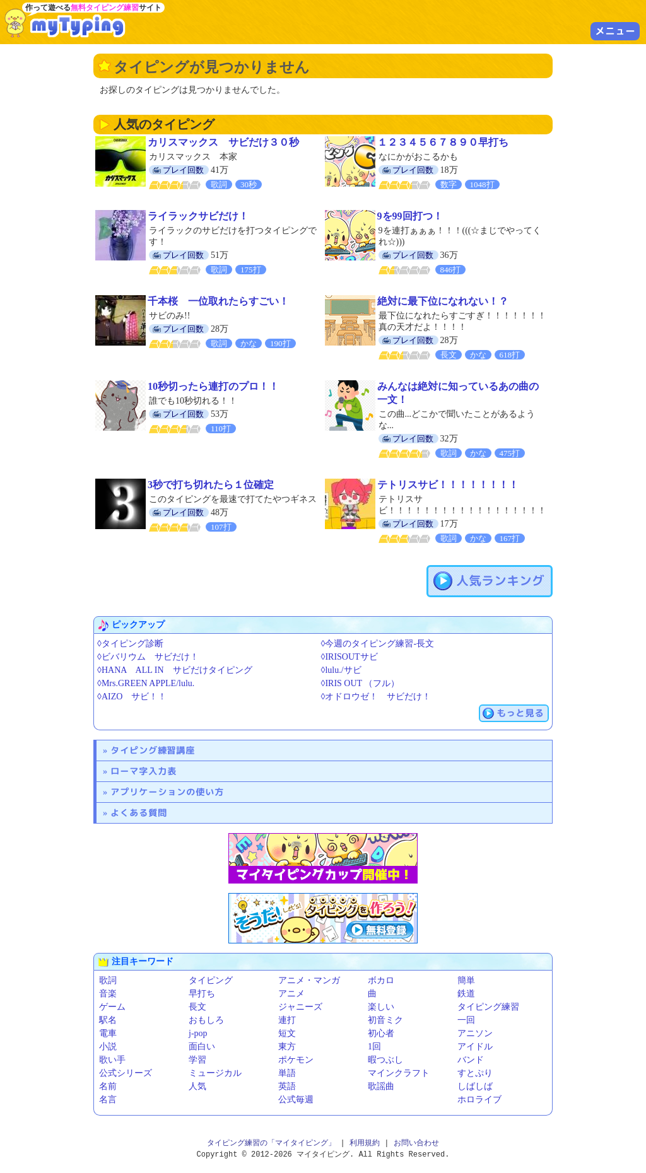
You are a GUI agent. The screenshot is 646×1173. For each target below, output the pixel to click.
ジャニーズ (300, 1007)
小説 (108, 1046)
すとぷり (475, 1073)
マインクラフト (399, 1073)
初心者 (381, 1033)
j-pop (198, 1033)
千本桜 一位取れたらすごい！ (218, 301)
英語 (287, 1086)
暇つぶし (385, 1060)
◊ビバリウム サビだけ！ (148, 657)
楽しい (381, 1007)
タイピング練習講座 (152, 750)
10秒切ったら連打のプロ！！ (213, 386)
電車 (108, 1033)
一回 (466, 1020)
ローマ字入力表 (143, 771)
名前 (108, 1086)
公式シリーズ (125, 1073)
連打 (287, 1020)
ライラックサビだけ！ (198, 216)
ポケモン (296, 1060)
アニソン (475, 1033)
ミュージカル (215, 1073)
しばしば (475, 1086)
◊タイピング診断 (130, 643)
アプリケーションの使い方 (167, 791)
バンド (470, 1060)
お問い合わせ (416, 1143)
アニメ (291, 993)
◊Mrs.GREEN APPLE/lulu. (145, 683)
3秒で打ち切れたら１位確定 (211, 484)
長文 (197, 1007)
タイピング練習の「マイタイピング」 (271, 1143)
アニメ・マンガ (309, 980)
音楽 (108, 993)
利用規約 (364, 1143)
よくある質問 (138, 812)
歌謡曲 (381, 1086)
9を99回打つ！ (410, 216)
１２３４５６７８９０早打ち (442, 142)
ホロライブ (479, 1099)
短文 (287, 1033)
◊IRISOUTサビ (349, 657)
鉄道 (466, 993)
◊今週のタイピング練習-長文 (378, 643)
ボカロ (381, 980)
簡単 (466, 980)
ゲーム (112, 1007)
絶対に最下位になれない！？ (442, 301)
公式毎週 (296, 1099)
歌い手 (112, 1060)
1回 (374, 1046)
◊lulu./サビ (341, 670)
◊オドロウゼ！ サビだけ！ (376, 696)
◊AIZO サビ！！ (132, 696)
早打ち (202, 993)
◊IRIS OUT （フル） (360, 683)
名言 (108, 1099)
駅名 (108, 1020)
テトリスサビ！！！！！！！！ (448, 484)
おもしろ (206, 1020)
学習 (197, 1060)
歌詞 (108, 980)
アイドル (475, 1046)
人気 (197, 1086)
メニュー (615, 31)
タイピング (211, 980)
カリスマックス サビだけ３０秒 (223, 142)
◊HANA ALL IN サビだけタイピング (174, 670)
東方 (287, 1046)
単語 (287, 1073)
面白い (202, 1046)
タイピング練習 (488, 1007)
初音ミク (385, 1020)
